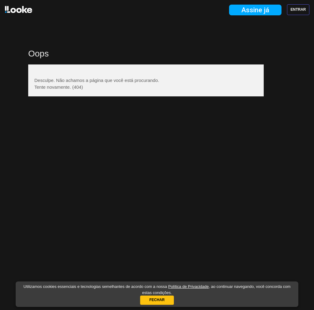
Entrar (298, 9)
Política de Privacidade (188, 286)
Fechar (157, 300)
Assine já (255, 10)
